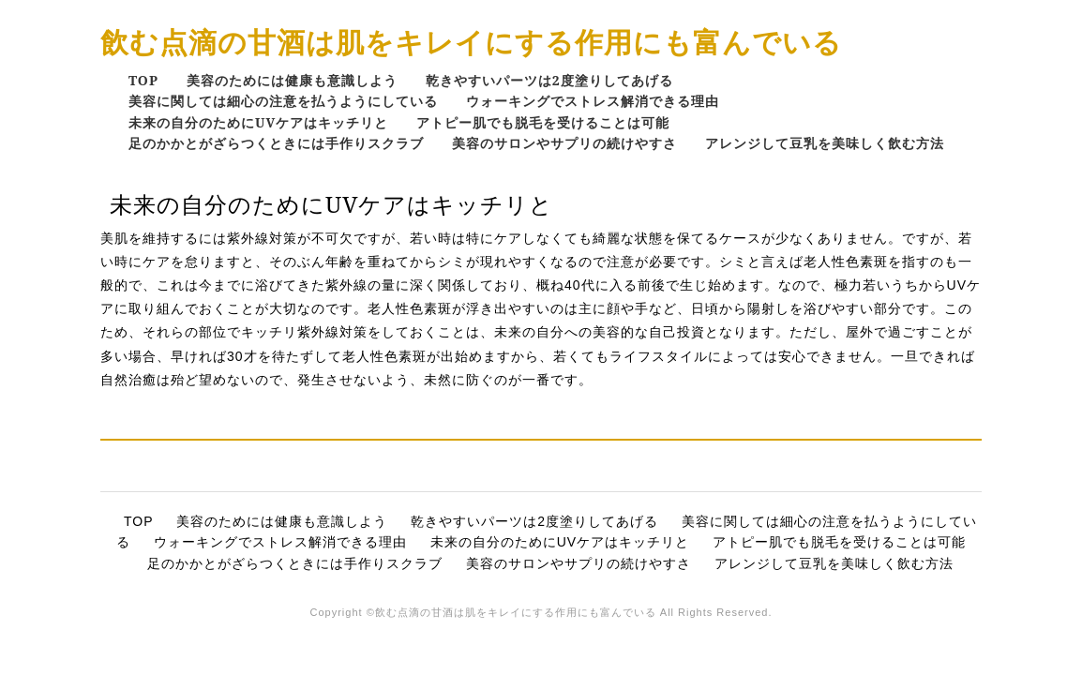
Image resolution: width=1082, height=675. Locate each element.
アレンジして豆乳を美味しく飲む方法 (824, 143)
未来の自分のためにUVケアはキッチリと (258, 122)
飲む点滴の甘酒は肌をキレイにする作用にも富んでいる (471, 41)
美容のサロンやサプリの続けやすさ (564, 143)
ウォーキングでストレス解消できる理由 (592, 101)
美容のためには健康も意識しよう (292, 80)
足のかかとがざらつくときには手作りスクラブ (276, 143)
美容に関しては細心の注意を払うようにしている (283, 101)
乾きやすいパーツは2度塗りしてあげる (549, 80)
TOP (143, 80)
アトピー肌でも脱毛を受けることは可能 (542, 122)
